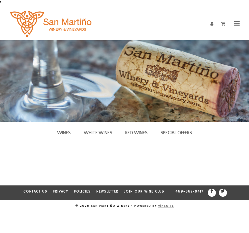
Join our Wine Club (144, 191)
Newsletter (107, 191)
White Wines (98, 133)
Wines (64, 133)
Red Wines (136, 133)
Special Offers (176, 133)
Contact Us (35, 191)
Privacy (60, 191)
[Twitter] (223, 193)
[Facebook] (212, 193)
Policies (82, 191)
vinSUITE (166, 206)
